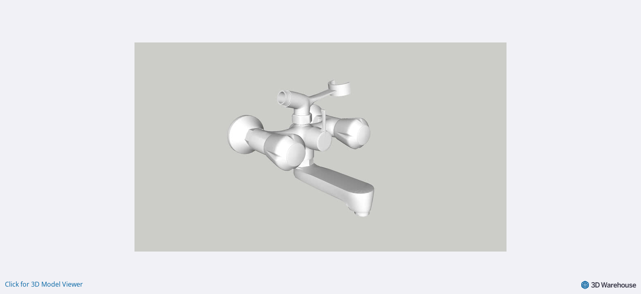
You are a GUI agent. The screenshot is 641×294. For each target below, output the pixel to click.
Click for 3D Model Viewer (44, 284)
